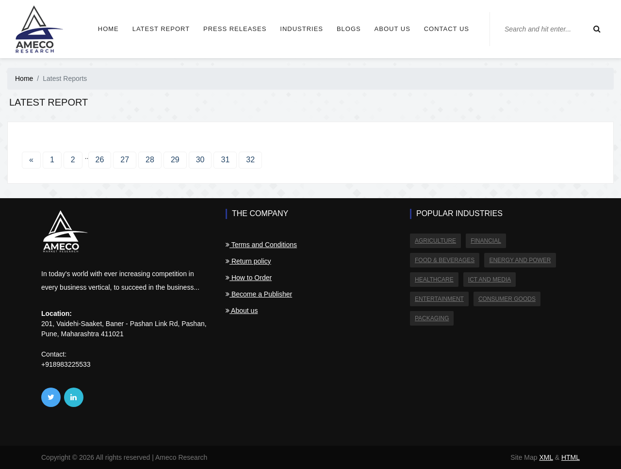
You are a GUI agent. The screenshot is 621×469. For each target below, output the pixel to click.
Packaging (432, 318)
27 (124, 160)
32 (250, 160)
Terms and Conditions (261, 245)
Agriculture (435, 240)
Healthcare (434, 279)
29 (175, 160)
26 (100, 160)
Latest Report (161, 28)
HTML (570, 457)
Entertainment (439, 299)
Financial (486, 240)
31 (225, 160)
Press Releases (234, 28)
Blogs (349, 28)
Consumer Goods (507, 299)
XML (546, 457)
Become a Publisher (259, 294)
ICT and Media (489, 279)
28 (150, 160)
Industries (301, 28)
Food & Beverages (444, 260)
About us (392, 28)
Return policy (248, 261)
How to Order (249, 277)
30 (200, 160)
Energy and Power (520, 260)
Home (108, 28)
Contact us (446, 28)
